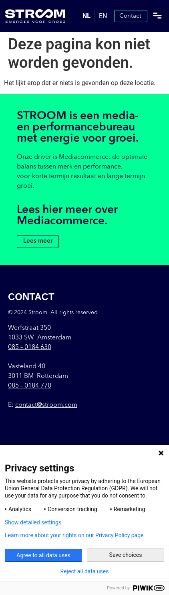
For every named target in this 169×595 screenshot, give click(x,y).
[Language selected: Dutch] (94, 16)
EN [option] (103, 16)
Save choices (125, 555)
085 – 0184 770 (29, 386)
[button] (157, 16)
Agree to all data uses (43, 555)
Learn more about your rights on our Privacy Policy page (74, 535)
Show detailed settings (33, 522)
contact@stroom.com (46, 405)
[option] (103, 16)
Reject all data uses (84, 571)
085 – (29, 347)
